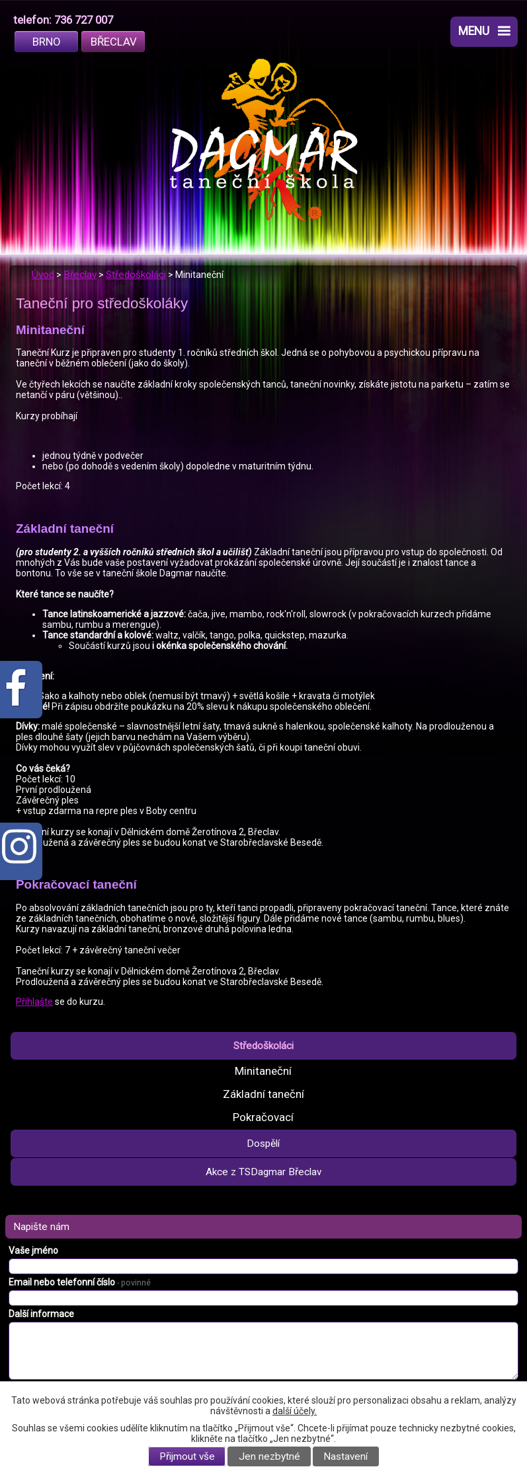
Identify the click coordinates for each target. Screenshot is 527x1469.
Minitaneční (263, 1070)
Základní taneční (263, 1094)
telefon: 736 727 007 (63, 19)
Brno (46, 41)
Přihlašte (34, 1001)
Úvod (43, 275)
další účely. (294, 1411)
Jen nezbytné (269, 1456)
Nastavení (345, 1456)
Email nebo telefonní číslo (80, 1282)
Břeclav (114, 41)
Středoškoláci (136, 275)
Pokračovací (263, 1117)
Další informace (41, 1314)
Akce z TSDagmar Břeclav (263, 1172)
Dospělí (263, 1143)
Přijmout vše (187, 1456)
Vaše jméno (33, 1250)
